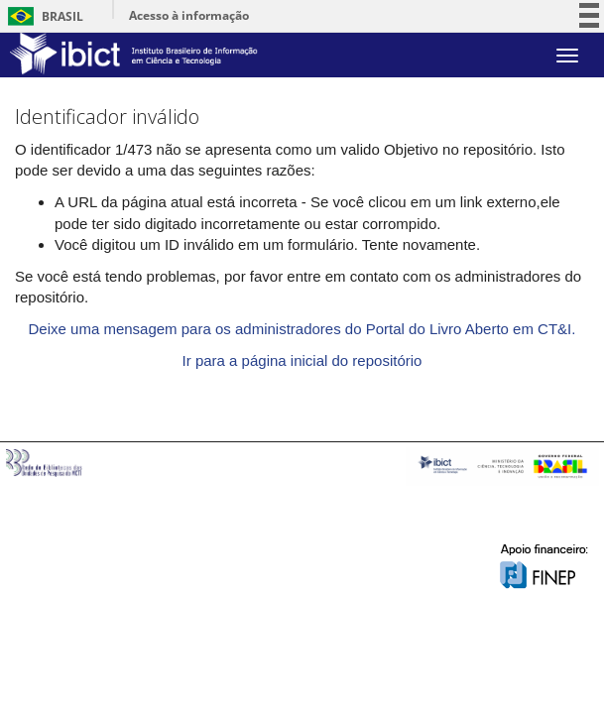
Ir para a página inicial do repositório (302, 360)
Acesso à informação (189, 15)
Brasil (42, 16)
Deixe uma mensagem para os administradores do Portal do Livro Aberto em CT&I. (302, 328)
